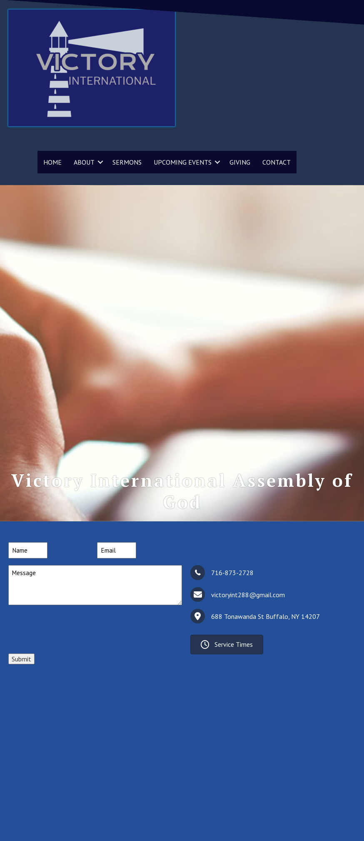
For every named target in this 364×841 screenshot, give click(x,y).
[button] (100, 162)
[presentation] (71, 628)
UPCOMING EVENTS (183, 162)
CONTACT (276, 162)
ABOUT (84, 162)
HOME (52, 162)
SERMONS (127, 162)
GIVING (239, 162)
